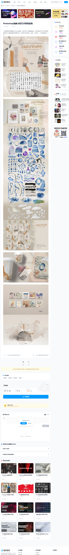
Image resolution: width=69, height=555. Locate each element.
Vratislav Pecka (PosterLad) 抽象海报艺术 (64, 69)
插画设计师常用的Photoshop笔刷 (64, 110)
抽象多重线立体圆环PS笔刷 (41, 514)
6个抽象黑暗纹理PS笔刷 (24, 494)
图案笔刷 (15, 377)
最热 (48, 414)
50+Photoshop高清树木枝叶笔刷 (65, 115)
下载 (19, 2)
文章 (30, 2)
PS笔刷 (20, 377)
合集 (41, 2)
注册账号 (29, 423)
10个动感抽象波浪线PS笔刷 (41, 475)
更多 (46, 2)
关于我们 (37, 552)
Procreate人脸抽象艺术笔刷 (8, 494)
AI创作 (36, 2)
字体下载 (20, 552)
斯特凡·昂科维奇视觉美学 (64, 75)
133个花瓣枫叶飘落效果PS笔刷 (42, 355)
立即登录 (23, 423)
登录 (66, 2)
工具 (24, 2)
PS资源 (7, 5)
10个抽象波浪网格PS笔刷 (7, 534)
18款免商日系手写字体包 (64, 80)
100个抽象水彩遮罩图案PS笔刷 (14, 355)
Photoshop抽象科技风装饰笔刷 (25, 475)
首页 (15, 2)
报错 (47, 384)
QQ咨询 (37, 369)
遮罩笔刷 (10, 377)
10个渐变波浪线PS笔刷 (24, 514)
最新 (45, 414)
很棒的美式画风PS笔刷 (64, 104)
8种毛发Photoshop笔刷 (64, 120)
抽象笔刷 (5, 377)
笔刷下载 (13, 5)
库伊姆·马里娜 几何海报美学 (64, 85)
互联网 (13, 26)
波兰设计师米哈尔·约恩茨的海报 (64, 64)
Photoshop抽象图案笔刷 (7, 475)
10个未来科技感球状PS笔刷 (7, 514)
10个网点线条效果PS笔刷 (24, 534)
